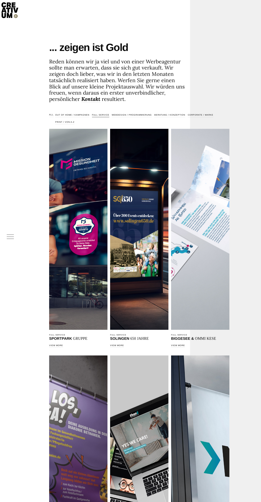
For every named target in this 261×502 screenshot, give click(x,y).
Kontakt (90, 99)
